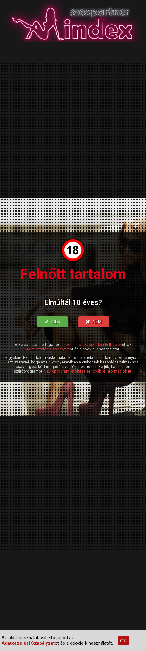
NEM (94, 321)
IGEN (52, 321)
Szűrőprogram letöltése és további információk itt (87, 371)
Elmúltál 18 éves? (73, 302)
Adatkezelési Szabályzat (48, 349)
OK (123, 640)
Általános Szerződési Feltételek (94, 344)
